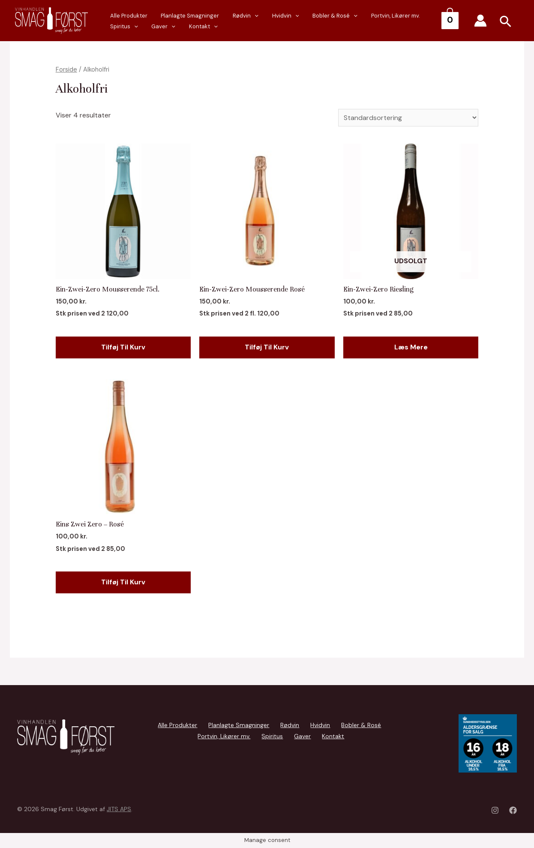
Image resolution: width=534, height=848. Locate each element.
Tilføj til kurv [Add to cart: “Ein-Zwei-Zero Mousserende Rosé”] (267, 347)
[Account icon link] (480, 20)
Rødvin (233, 16)
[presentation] (128, 26)
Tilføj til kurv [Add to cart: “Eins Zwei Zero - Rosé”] (123, 581)
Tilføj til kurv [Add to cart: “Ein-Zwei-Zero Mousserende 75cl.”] (123, 347)
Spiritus (415, 16)
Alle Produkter (177, 725)
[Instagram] (495, 810)
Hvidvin (268, 16)
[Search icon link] (506, 23)
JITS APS (119, 809)
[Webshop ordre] (408, 117)
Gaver (120, 26)
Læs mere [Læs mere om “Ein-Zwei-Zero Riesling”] (411, 347)
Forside (66, 69)
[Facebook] (513, 810)
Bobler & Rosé (312, 16)
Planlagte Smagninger (182, 15)
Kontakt (154, 26)
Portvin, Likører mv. (367, 15)
